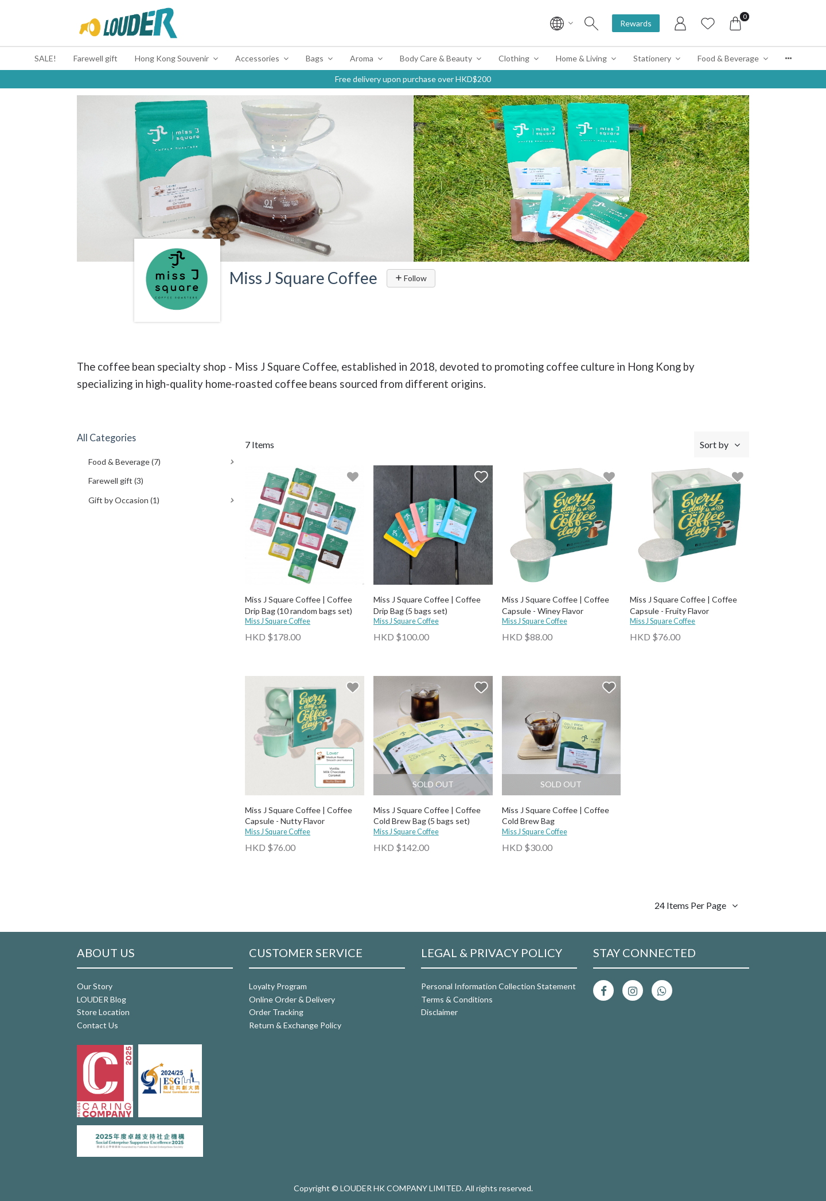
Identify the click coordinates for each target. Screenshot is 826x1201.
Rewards (636, 23)
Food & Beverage (728, 58)
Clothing (513, 58)
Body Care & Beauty (436, 58)
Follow (411, 278)
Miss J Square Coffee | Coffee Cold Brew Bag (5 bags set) (427, 815)
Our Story (94, 986)
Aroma (361, 58)
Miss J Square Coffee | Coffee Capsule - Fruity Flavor (683, 605)
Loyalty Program (278, 986)
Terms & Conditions (457, 999)
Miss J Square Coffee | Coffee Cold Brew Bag (555, 815)
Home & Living (581, 58)
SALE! (45, 58)
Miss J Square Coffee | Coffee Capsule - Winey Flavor (555, 605)
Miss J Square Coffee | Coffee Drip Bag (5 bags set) (427, 605)
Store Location (103, 1012)
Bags (315, 58)
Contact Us (97, 1025)
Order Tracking (276, 1012)
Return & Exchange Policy (295, 1025)
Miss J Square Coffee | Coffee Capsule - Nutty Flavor (298, 815)
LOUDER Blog (101, 999)
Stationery (652, 58)
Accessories (257, 58)
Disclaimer (439, 1012)
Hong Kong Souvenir (172, 58)
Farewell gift (95, 58)
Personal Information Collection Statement (498, 986)
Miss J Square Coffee (277, 621)
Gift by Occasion (123, 500)
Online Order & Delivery (292, 999)
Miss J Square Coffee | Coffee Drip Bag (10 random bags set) (298, 605)
